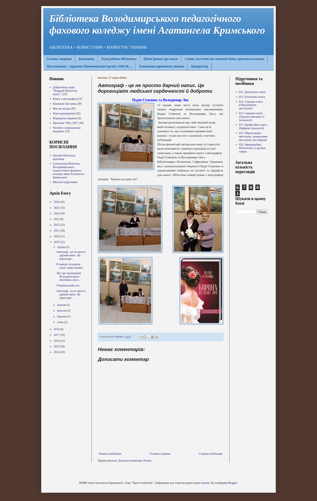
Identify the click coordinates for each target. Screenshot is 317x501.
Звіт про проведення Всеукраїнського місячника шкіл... (68, 277)
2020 (57, 236)
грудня (61, 247)
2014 (57, 352)
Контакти (86, 59)
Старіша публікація (210, 453)
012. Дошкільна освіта (252, 92)
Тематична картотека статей (161, 66)
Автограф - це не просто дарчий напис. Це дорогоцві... (71, 294)
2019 (57, 242)
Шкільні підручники (65, 182)
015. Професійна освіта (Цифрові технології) (253, 126)
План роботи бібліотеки (119, 59)
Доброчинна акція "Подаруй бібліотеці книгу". (65, 91)
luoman (205, 482)
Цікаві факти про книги (161, 59)
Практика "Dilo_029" (65, 122)
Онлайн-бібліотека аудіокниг (64, 157)
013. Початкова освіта (252, 96)
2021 (57, 230)
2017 (57, 334)
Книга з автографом (65, 98)
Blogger (232, 482)
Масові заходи (61, 108)
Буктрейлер (199, 66)
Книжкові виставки (64, 103)
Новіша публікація (110, 453)
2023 (57, 219)
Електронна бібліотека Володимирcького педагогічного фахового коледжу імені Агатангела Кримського (68, 170)
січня (60, 322)
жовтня (61, 304)
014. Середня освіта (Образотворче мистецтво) (251, 105)
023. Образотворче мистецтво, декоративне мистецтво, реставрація (253, 136)
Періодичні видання (65, 118)
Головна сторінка (59, 59)
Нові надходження (64, 113)
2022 (57, 224)
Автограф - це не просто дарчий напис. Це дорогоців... (71, 255)
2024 (57, 213)
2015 (57, 346)
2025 (57, 207)
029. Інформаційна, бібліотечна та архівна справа (252, 148)
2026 (57, 201)
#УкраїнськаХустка (67, 285)
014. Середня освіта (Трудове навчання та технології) (251, 117)
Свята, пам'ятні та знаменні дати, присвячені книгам (224, 59)
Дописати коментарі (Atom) (134, 460)
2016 (57, 340)
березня (62, 316)
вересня (62, 310)
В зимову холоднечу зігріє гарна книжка (69, 266)
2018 (57, 329)
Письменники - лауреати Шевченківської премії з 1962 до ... (89, 66)
